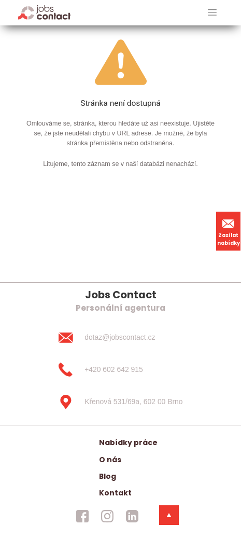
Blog (107, 476)
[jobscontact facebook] (82, 516)
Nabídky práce (128, 442)
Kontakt (115, 493)
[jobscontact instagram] (107, 516)
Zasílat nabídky (228, 230)
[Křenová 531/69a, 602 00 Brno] (120, 401)
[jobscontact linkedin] (132, 516)
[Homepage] (44, 12)
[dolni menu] (169, 515)
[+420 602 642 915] (120, 369)
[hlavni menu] (212, 12)
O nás (110, 459)
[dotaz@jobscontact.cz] (120, 337)
